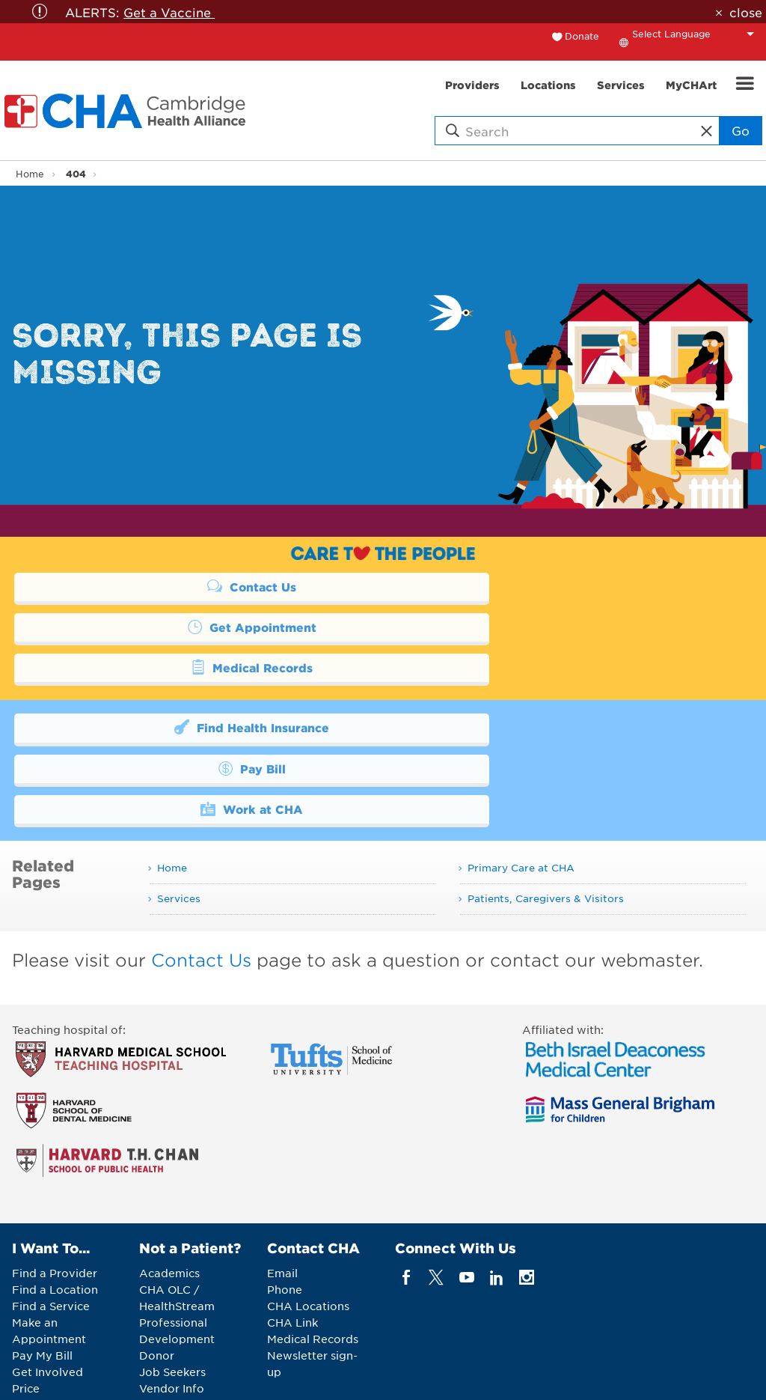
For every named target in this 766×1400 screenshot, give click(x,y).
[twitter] (436, 1196)
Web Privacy (535, 1377)
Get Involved (47, 1290)
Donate (582, 36)
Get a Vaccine (169, 11)
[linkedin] (496, 1196)
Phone (284, 1208)
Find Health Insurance (189, 686)
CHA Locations (308, 1225)
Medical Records (189, 626)
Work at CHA (189, 727)
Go (741, 130)
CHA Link (292, 1241)
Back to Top (631, 1378)
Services (178, 816)
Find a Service (51, 1225)
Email (282, 1192)
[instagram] (527, 1196)
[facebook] (406, 1196)
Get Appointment (548, 586)
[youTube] (466, 1196)
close (745, 11)
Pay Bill (548, 686)
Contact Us (189, 586)
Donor (156, 1274)
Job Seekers (172, 1290)
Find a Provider (54, 1192)
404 (76, 173)
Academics (169, 1192)
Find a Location (55, 1208)
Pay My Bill (42, 1274)
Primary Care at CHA (521, 786)
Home (30, 174)
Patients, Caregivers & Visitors (546, 816)
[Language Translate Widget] (697, 33)
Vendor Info (171, 1307)
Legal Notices (451, 1377)
